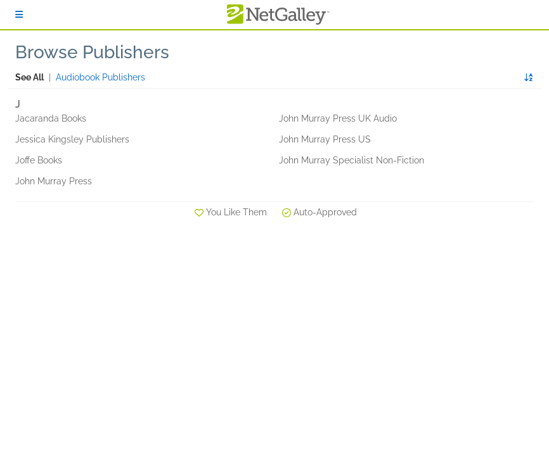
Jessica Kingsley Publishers (72, 139)
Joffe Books (38, 160)
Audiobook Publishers (100, 77)
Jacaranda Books (50, 118)
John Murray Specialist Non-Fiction (351, 160)
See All (29, 77)
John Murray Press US (325, 139)
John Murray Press (53, 181)
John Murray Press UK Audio (338, 118)
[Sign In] (19, 15)
